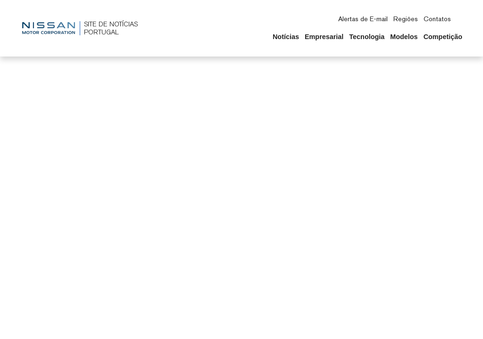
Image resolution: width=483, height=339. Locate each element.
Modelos (403, 36)
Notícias (286, 36)
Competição (443, 36)
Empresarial (324, 36)
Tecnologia (366, 36)
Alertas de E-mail (363, 19)
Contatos (437, 19)
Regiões (405, 19)
